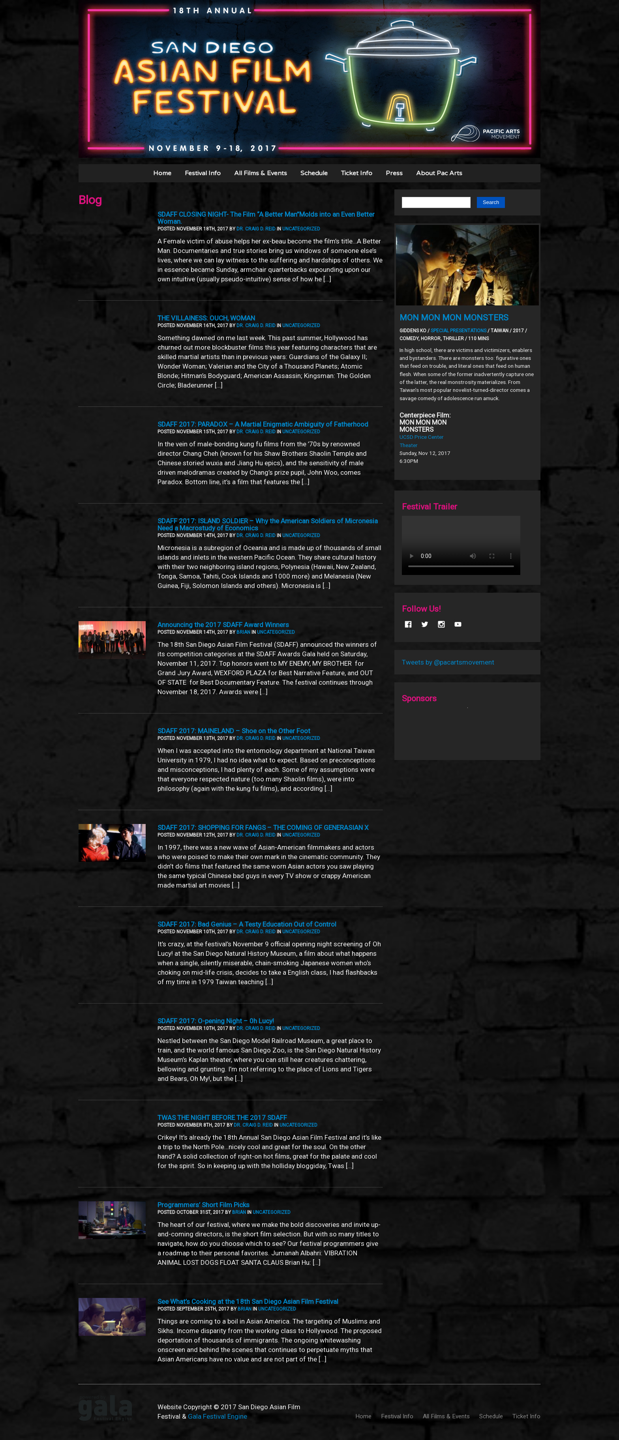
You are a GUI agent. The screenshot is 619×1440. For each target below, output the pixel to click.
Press (394, 173)
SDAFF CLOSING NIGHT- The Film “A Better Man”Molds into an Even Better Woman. (266, 217)
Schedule (314, 173)
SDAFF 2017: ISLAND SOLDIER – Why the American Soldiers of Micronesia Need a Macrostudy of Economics (268, 524)
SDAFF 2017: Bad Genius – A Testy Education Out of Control (247, 924)
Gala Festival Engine (217, 1416)
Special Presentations (458, 330)
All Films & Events (260, 173)
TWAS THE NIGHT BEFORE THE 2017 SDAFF (222, 1118)
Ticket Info (356, 173)
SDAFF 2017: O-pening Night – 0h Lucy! (216, 1021)
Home (162, 173)
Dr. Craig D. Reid (256, 229)
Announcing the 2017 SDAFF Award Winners (223, 625)
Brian (243, 632)
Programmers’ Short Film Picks (203, 1205)
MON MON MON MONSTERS (454, 317)
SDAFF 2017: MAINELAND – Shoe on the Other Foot (234, 731)
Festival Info (203, 173)
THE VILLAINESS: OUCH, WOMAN (206, 318)
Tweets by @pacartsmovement (448, 662)
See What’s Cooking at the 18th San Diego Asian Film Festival (248, 1301)
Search (491, 202)
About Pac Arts (439, 173)
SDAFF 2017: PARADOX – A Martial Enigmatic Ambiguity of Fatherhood (263, 424)
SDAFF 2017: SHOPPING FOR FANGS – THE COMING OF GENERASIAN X (263, 827)
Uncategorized (301, 229)
